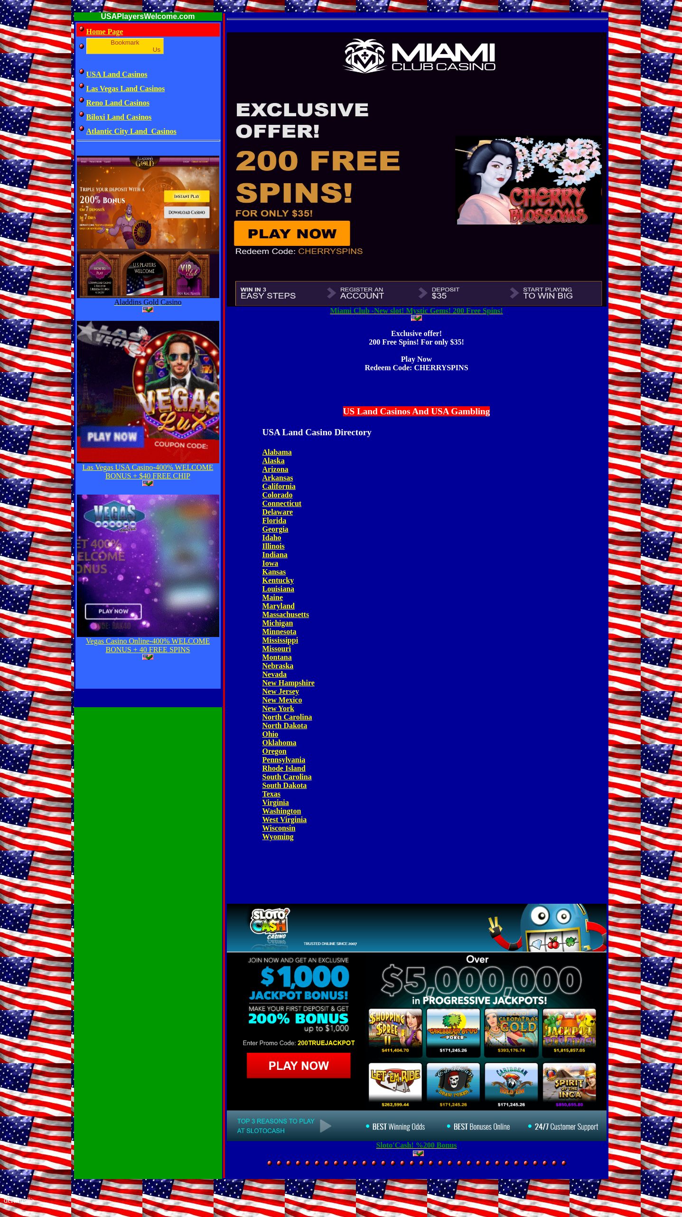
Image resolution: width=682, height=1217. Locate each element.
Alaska (273, 461)
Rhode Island (284, 768)
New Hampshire (288, 683)
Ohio (270, 734)
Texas (271, 794)
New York (278, 708)
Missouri (276, 649)
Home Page (104, 32)
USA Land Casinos (117, 74)
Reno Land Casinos (117, 103)
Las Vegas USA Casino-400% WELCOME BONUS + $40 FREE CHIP (148, 471)
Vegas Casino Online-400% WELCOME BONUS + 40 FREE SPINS (148, 645)
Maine (272, 597)
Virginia (275, 802)
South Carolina (287, 777)
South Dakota (284, 785)
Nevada (274, 674)
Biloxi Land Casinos (119, 117)
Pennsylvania (284, 760)
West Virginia (284, 819)
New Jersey (280, 691)
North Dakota (285, 725)
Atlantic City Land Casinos (131, 131)
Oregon (274, 751)
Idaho (271, 538)
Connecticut (282, 503)
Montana (277, 657)
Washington (281, 811)
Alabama (277, 452)
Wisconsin (279, 828)
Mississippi (280, 640)
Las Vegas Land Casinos (125, 88)
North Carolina (287, 717)
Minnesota (279, 631)
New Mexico (282, 700)
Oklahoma (279, 743)
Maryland (278, 606)
